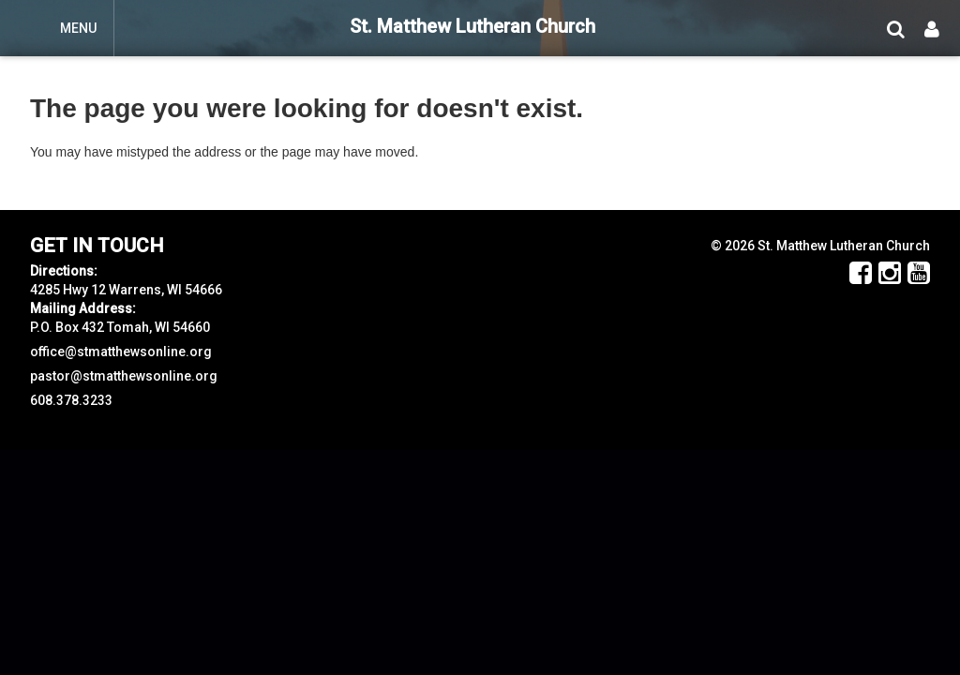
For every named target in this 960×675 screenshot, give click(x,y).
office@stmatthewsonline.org (121, 351)
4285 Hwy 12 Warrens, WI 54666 (126, 289)
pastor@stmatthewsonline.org (124, 375)
